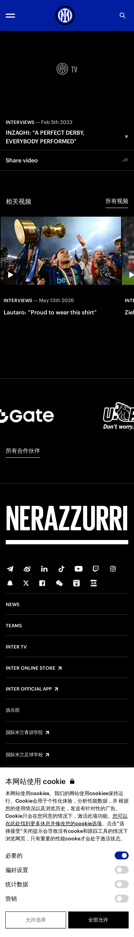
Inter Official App (29, 689)
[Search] (122, 15)
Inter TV (16, 647)
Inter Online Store (30, 668)
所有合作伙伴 (23, 450)
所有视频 (116, 200)
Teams (14, 626)
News (12, 605)
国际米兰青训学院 (24, 732)
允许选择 (36, 920)
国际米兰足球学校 (24, 755)
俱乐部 (13, 710)
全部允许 (98, 920)
